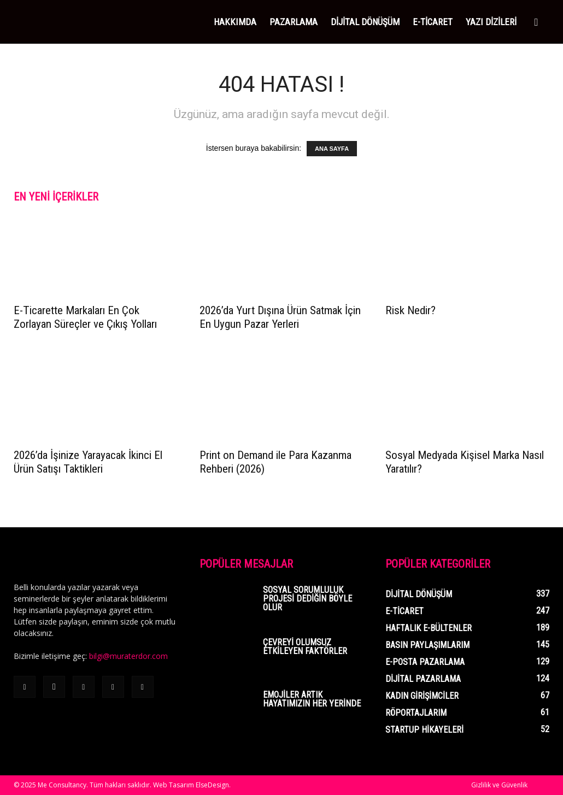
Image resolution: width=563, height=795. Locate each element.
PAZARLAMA (293, 21)
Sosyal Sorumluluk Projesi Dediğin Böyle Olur (307, 599)
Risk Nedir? (410, 310)
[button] (536, 22)
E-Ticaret (433, 21)
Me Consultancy (62, 785)
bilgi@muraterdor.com (128, 656)
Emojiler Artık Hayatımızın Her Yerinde (312, 699)
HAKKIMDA (235, 21)
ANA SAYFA (332, 148)
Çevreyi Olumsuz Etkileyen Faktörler (305, 646)
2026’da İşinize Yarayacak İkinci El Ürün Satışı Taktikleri (88, 462)
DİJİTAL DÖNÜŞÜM (365, 21)
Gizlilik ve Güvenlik (499, 785)
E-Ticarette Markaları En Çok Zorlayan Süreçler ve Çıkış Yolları (85, 317)
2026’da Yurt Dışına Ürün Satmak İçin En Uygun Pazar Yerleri (280, 317)
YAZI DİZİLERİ (491, 21)
